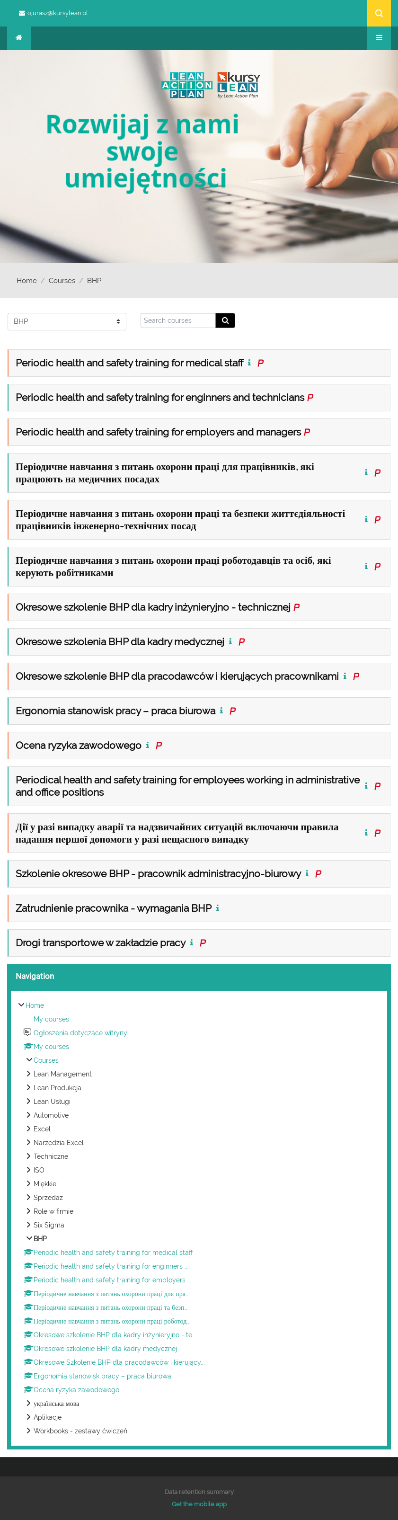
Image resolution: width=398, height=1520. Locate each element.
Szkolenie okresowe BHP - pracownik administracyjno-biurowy (158, 874)
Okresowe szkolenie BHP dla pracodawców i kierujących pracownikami (177, 676)
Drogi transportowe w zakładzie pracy (101, 943)
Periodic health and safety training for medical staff (129, 363)
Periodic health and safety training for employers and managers (158, 432)
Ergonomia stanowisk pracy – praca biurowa (115, 711)
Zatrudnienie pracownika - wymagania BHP (114, 908)
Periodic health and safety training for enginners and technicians (160, 397)
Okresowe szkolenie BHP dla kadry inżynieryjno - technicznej (153, 607)
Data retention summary (199, 1491)
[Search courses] (178, 320)
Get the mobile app (199, 1504)
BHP (94, 280)
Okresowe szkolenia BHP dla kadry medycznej (120, 642)
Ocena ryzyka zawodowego (79, 745)
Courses (62, 280)
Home (27, 280)
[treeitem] (199, 1218)
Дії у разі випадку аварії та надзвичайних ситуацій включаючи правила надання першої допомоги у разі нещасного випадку (177, 833)
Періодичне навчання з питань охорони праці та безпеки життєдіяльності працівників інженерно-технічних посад (180, 519)
